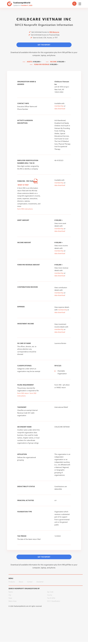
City (10, 595)
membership (59, 106)
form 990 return (23, 393)
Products (12, 582)
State (10, 598)
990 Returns (54, 32)
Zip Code (50, 592)
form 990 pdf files (64, 52)
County (49, 595)
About (21, 582)
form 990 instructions (25, 209)
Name (11, 592)
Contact (29, 582)
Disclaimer (40, 582)
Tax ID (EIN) (51, 598)
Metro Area (12, 601)
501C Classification (53, 601)
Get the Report (44, 45)
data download (59, 109)
